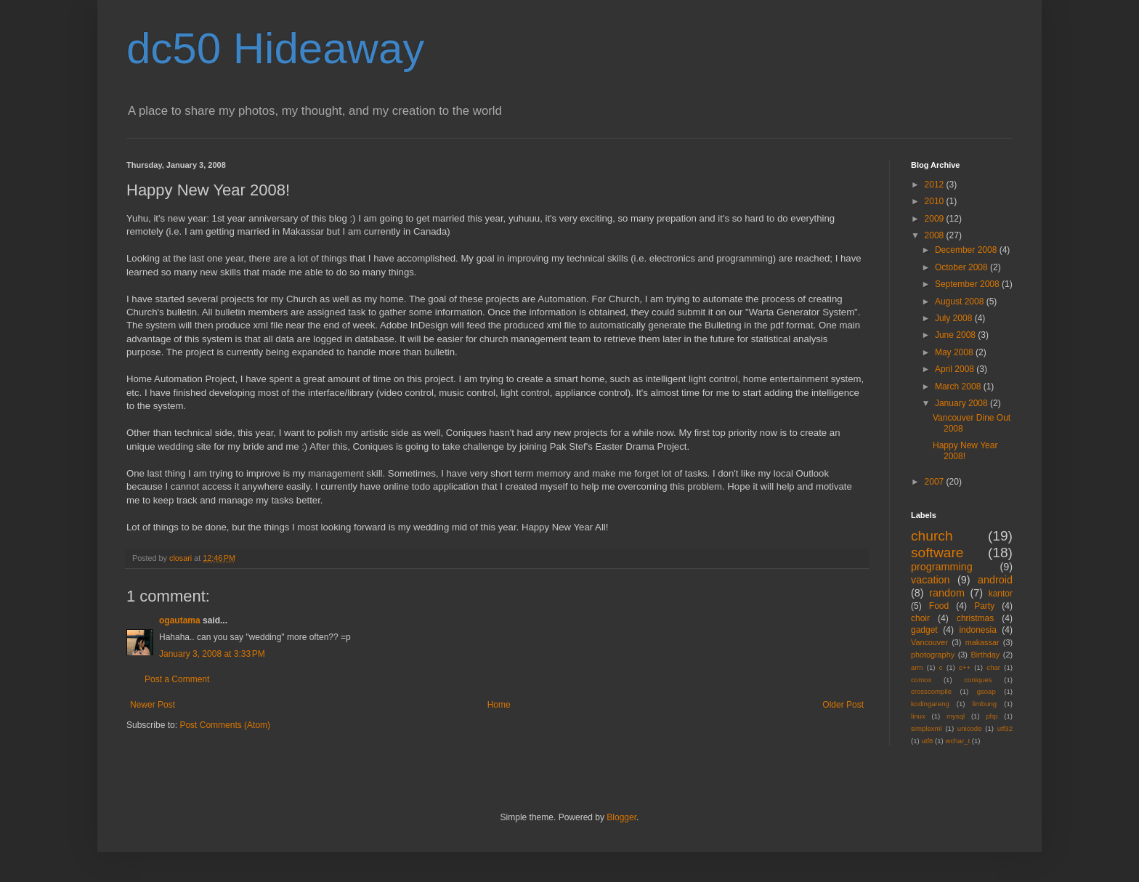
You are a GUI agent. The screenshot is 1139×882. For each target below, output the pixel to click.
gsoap (986, 691)
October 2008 (962, 267)
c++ (964, 667)
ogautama (179, 620)
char (993, 667)
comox (921, 680)
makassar (982, 642)
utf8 (927, 741)
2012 (936, 184)
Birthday (985, 654)
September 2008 (968, 284)
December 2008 (967, 250)
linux (918, 716)
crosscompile (931, 691)
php (991, 716)
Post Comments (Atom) (224, 725)
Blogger (621, 817)
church (932, 535)
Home (499, 705)
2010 (936, 201)
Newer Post (152, 705)
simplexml (926, 728)
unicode (969, 728)
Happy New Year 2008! (965, 450)
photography (932, 654)
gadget (924, 630)
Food (939, 606)
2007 (936, 482)
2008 (936, 235)
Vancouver (929, 642)
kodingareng (930, 704)
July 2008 (955, 318)
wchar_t (958, 741)
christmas (975, 618)
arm (917, 667)
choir (920, 618)
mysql (956, 716)
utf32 (1005, 728)
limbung (985, 704)
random (947, 593)
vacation (930, 580)
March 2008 (959, 386)
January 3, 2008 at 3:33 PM (212, 654)
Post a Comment (177, 679)
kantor (1001, 593)
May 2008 (955, 352)
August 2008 (960, 301)
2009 (936, 219)
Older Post (843, 705)
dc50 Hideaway (275, 48)
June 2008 (956, 335)
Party (984, 606)
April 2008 (955, 369)
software (937, 552)
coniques (978, 680)
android (995, 580)
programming (942, 567)
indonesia (977, 630)
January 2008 (962, 403)
